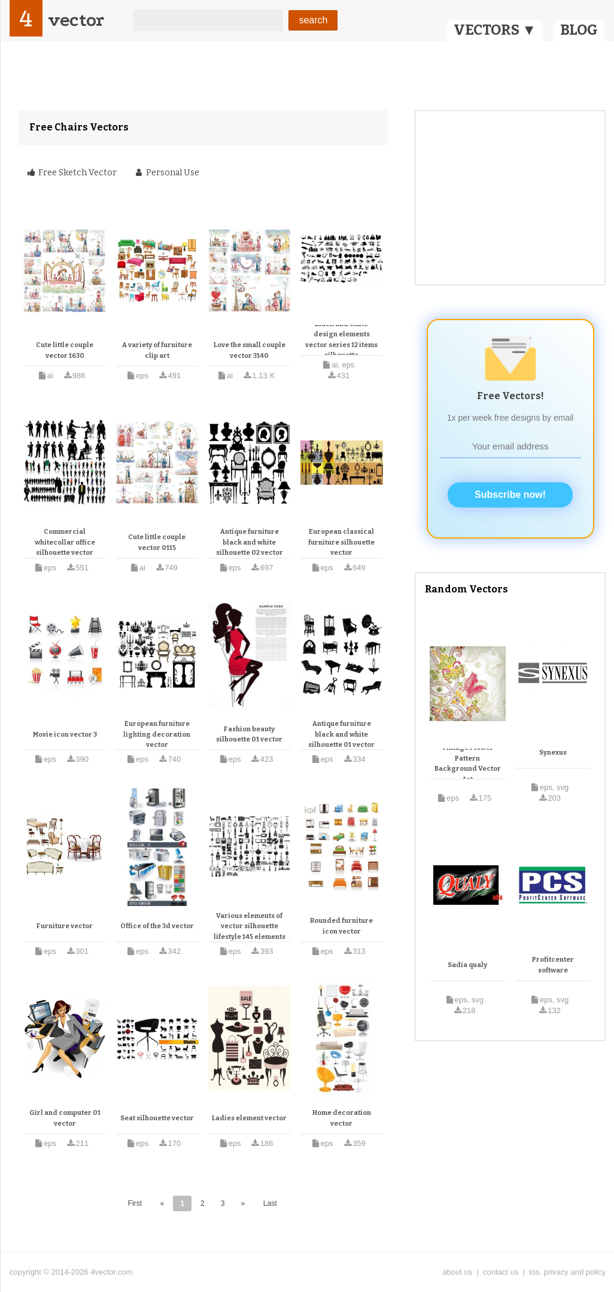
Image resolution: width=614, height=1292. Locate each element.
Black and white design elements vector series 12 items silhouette (341, 340)
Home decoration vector (341, 1118)
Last (270, 1203)
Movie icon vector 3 (65, 734)
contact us (500, 1271)
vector (76, 20)
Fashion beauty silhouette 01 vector (249, 734)
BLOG (579, 30)
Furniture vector (65, 926)
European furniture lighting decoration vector (156, 734)
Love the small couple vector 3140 (249, 350)
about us (457, 1271)
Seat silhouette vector (157, 1118)
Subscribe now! (510, 495)
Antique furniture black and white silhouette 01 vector (341, 734)
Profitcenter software (553, 965)
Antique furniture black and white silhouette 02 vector (249, 542)
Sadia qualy (467, 965)
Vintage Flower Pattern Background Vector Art (467, 763)
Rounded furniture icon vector (341, 926)
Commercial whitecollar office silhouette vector (65, 542)
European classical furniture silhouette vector (341, 542)
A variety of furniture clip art (157, 350)
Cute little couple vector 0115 (157, 542)
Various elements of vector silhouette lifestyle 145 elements (249, 926)
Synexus (553, 752)
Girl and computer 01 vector (65, 1118)
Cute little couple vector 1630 (64, 350)
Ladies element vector (249, 1118)
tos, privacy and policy (567, 1271)
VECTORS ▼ (495, 30)
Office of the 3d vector (157, 926)
